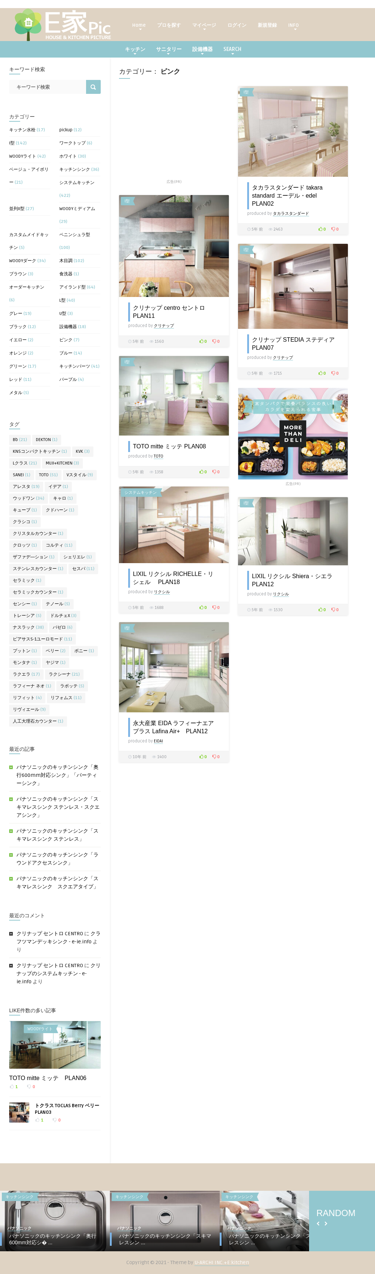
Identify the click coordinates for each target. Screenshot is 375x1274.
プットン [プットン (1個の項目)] (25, 651)
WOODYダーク (22, 261)
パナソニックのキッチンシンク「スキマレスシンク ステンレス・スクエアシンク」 (58, 807)
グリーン (18, 366)
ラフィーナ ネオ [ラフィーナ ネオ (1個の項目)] (32, 686)
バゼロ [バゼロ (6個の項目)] (63, 627)
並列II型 (17, 209)
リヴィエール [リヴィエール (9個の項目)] (29, 709)
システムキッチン (76, 183)
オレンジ (18, 353)
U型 (62, 313)
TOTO (158, 456)
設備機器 (202, 50)
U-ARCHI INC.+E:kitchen (221, 1262)
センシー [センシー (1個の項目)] (25, 604)
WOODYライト (22, 156)
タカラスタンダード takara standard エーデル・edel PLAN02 (287, 195)
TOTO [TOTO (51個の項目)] (48, 475)
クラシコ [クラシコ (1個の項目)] (25, 522)
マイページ (204, 26)
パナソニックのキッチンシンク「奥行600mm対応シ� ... (52, 1239)
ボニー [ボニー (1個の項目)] (84, 651)
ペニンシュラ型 (74, 235)
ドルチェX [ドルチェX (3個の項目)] (63, 615)
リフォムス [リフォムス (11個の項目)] (66, 698)
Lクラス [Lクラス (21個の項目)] (25, 463)
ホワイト (68, 156)
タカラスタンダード (291, 213)
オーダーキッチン (26, 287)
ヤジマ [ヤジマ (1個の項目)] (56, 662)
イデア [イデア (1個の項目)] (58, 486)
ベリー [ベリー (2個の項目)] (56, 651)
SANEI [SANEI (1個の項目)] (21, 475)
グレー (15, 313)
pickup (66, 130)
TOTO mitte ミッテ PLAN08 (169, 446)
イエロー (18, 340)
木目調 (66, 261)
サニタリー (169, 50)
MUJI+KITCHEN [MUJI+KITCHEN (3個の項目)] (62, 463)
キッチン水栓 (22, 130)
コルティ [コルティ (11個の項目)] (59, 545)
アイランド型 (72, 287)
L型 (62, 300)
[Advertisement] (174, 132)
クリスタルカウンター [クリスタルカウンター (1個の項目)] (38, 533)
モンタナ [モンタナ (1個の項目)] (25, 662)
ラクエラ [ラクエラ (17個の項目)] (26, 674)
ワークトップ (72, 143)
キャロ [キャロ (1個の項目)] (63, 498)
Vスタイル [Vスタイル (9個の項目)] (80, 475)
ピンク (66, 340)
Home (139, 26)
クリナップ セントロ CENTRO (49, 933)
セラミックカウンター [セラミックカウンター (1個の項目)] (38, 592)
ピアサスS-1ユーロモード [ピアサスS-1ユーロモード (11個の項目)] (42, 639)
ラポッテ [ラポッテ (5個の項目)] (72, 686)
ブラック (18, 327)
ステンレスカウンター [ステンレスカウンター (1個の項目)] (38, 569)
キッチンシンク (74, 169)
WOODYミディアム (77, 209)
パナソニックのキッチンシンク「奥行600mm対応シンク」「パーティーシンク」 (57, 775)
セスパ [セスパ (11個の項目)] (83, 569)
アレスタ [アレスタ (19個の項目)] (26, 486)
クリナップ (164, 325)
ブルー (66, 353)
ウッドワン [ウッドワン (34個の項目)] (28, 498)
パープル (68, 379)
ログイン (236, 25)
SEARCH (232, 50)
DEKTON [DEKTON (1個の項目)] (46, 440)
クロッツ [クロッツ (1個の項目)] (25, 545)
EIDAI (158, 741)
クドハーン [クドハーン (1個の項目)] (60, 510)
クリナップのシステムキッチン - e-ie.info (58, 973)
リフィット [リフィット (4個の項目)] (27, 698)
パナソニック (19, 1228)
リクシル (162, 592)
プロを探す (169, 25)
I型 (12, 143)
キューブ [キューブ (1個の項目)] (25, 510)
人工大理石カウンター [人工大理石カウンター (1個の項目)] (38, 721)
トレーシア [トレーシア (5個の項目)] (27, 615)
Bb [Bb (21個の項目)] (20, 440)
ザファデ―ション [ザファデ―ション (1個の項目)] (34, 557)
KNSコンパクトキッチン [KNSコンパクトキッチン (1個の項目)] (40, 451)
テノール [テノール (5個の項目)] (58, 604)
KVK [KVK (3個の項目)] (83, 451)
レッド (15, 379)
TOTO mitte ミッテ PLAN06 (47, 1078)
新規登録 (267, 25)
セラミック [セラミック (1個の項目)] (27, 580)
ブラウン (18, 274)
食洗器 (66, 274)
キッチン (135, 50)
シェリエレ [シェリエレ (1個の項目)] (77, 557)
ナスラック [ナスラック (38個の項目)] (28, 627)
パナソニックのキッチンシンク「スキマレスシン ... (165, 1239)
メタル (15, 393)
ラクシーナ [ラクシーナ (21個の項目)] (64, 674)
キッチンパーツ (74, 366)
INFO (293, 26)
